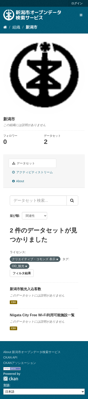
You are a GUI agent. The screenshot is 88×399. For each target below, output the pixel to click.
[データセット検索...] (38, 200)
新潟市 (31, 27)
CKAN (10, 378)
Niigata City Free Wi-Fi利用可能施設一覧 (42, 315)
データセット (23, 163)
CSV (13, 302)
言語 (6, 385)
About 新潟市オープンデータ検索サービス (32, 352)
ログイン (77, 3)
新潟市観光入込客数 (25, 289)
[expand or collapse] (81, 15)
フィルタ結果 (22, 273)
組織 (16, 27)
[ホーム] (5, 27)
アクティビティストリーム (32, 172)
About (18, 181)
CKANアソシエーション (19, 363)
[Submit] (72, 200)
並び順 (14, 215)
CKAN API (10, 357)
